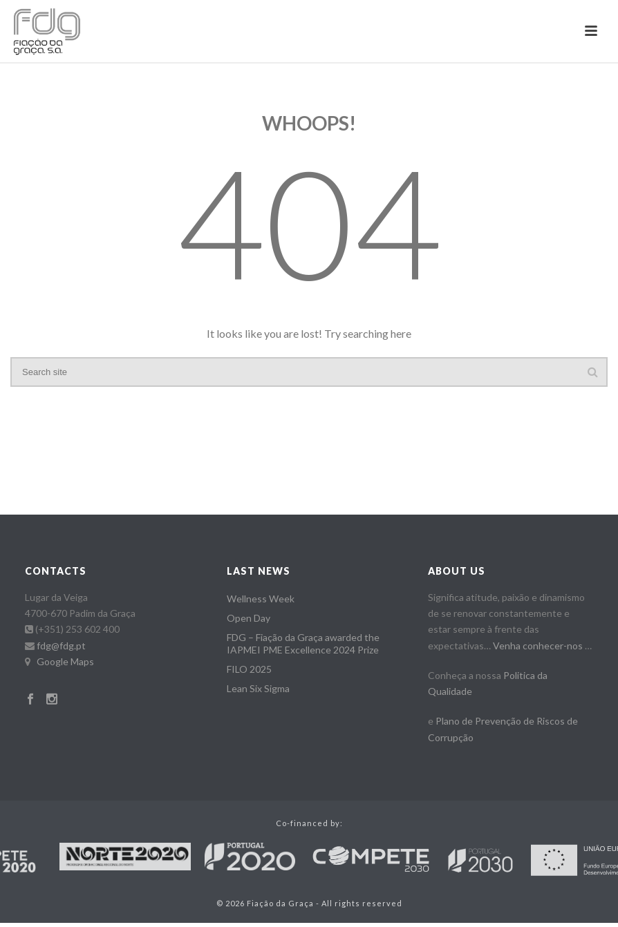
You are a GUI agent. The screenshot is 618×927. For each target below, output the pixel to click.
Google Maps (65, 661)
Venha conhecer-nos (538, 645)
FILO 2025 (249, 669)
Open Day (248, 618)
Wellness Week (260, 598)
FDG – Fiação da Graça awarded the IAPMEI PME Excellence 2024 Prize (303, 643)
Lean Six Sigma (258, 688)
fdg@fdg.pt (61, 645)
